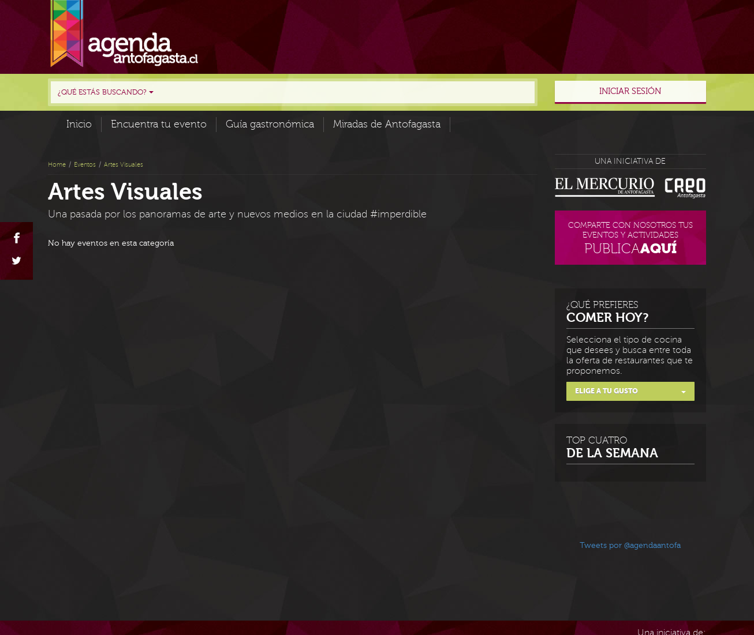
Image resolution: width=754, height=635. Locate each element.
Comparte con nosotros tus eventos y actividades (630, 239)
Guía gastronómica (270, 124)
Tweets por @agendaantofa (630, 545)
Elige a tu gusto (630, 391)
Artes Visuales (123, 164)
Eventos (85, 164)
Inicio (79, 124)
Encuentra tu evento (159, 124)
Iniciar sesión (630, 91)
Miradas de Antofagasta (387, 124)
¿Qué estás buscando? (106, 92)
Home (57, 164)
